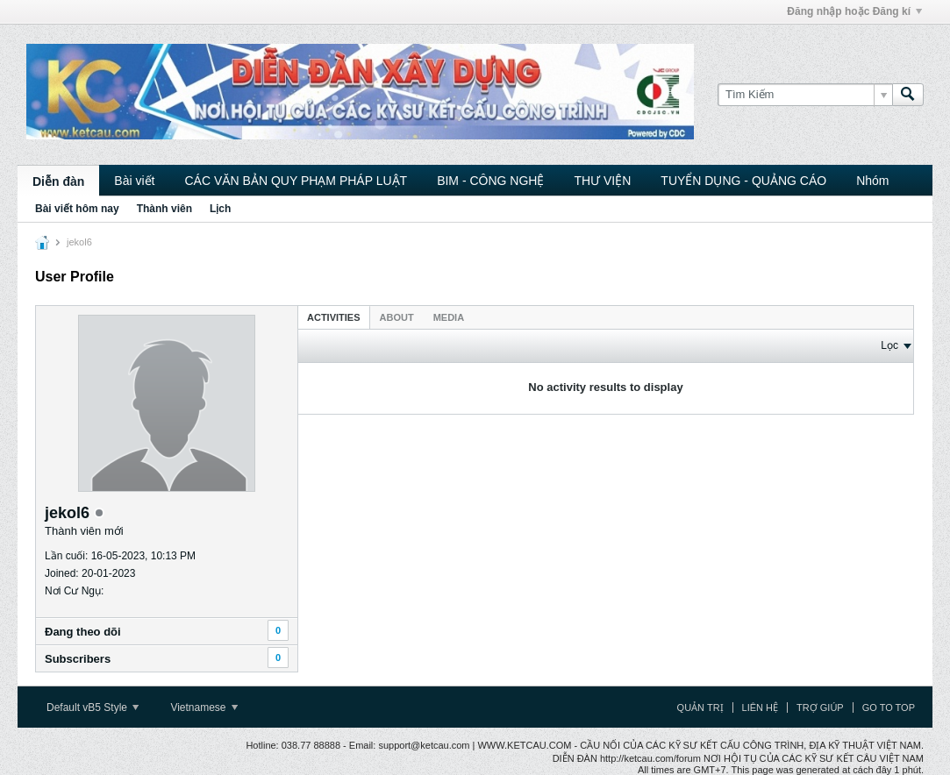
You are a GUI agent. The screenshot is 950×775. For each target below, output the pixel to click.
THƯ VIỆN (602, 181)
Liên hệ (760, 707)
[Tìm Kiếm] (805, 94)
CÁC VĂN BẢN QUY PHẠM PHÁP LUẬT (295, 181)
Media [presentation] (448, 317)
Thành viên (164, 209)
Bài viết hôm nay (77, 209)
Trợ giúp (820, 707)
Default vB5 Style (92, 707)
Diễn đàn (58, 181)
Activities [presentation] (334, 317)
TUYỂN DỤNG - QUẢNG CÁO (743, 181)
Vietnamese (204, 707)
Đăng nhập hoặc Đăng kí (854, 11)
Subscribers (78, 658)
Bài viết (134, 181)
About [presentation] (397, 317)
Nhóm (872, 181)
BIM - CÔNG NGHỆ (490, 181)
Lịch (220, 209)
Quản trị (700, 707)
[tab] (333, 317)
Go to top (888, 707)
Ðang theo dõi (83, 631)
